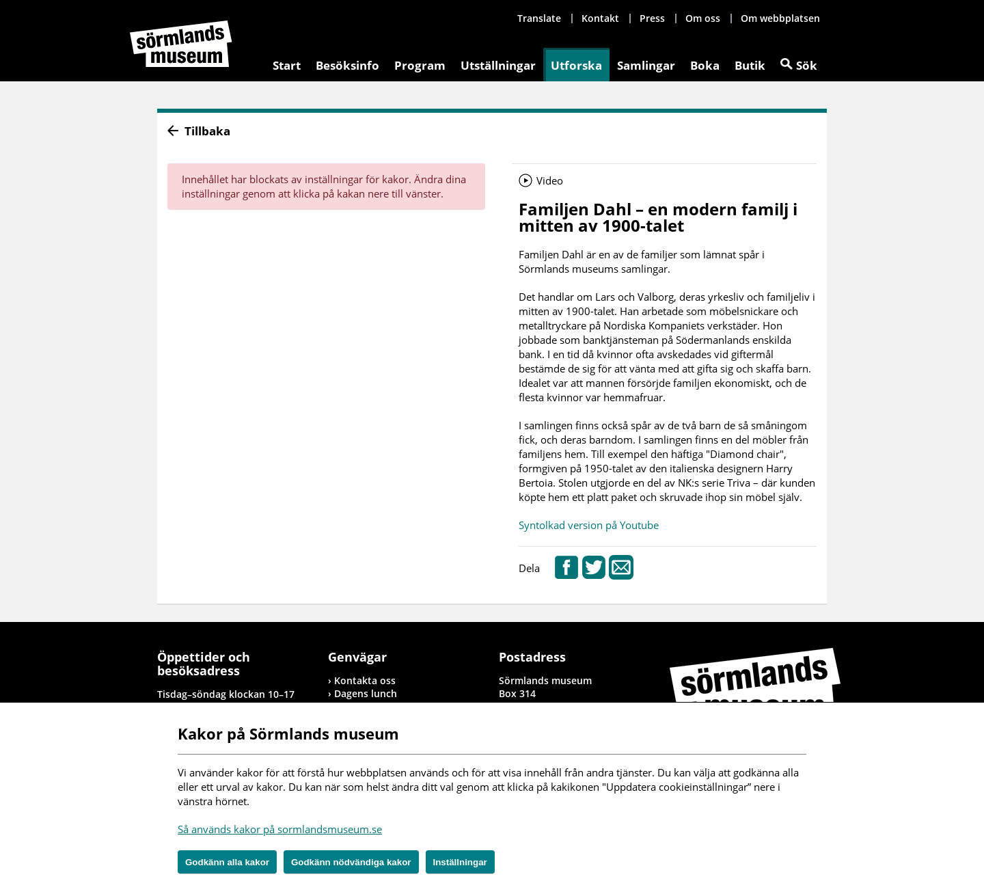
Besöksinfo (347, 65)
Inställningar (460, 862)
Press (652, 18)
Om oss (702, 18)
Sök (806, 65)
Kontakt (600, 18)
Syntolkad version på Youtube (589, 525)
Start (287, 65)
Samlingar (646, 65)
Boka (705, 65)
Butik (750, 65)
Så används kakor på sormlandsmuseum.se (280, 829)
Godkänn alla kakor (227, 862)
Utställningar (498, 65)
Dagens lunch (365, 693)
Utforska (576, 65)
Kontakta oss (365, 680)
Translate (539, 18)
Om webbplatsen (780, 18)
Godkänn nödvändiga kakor (351, 862)
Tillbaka (207, 131)
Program (420, 65)
